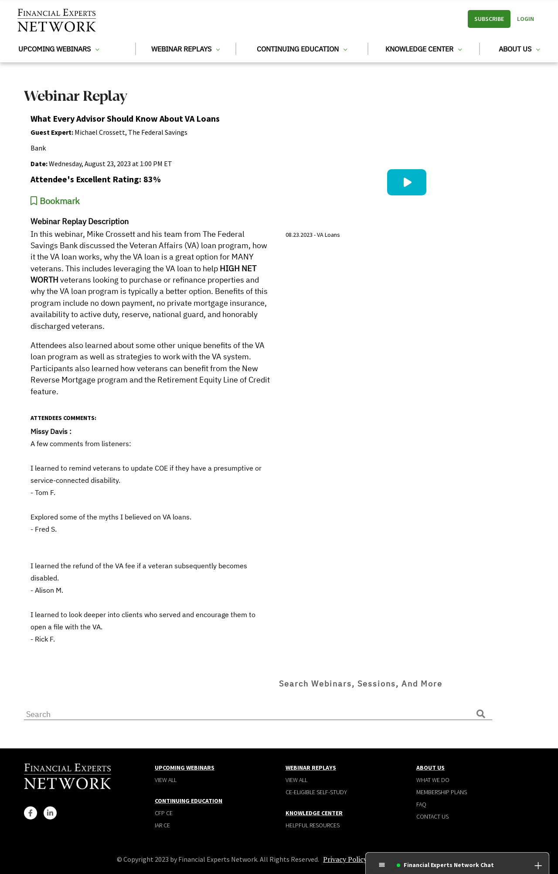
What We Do (432, 780)
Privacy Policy (345, 859)
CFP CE (164, 813)
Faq (421, 804)
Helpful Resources (313, 825)
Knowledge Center (423, 48)
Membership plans (441, 792)
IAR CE (162, 825)
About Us (519, 48)
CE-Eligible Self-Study (316, 792)
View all (166, 780)
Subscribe (489, 19)
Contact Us (432, 816)
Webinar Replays (185, 48)
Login (525, 19)
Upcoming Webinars (58, 48)
